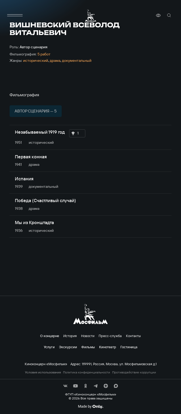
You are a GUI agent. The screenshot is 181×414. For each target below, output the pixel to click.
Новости (87, 336)
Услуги (49, 347)
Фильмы (88, 347)
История (70, 336)
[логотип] (90, 15)
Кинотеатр (107, 347)
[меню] (15, 15)
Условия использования (43, 372)
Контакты (133, 336)
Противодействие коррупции (134, 372)
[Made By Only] (90, 406)
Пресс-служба (110, 336)
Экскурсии (68, 347)
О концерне (49, 336)
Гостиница (128, 347)
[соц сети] (65, 386)
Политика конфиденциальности (86, 372)
